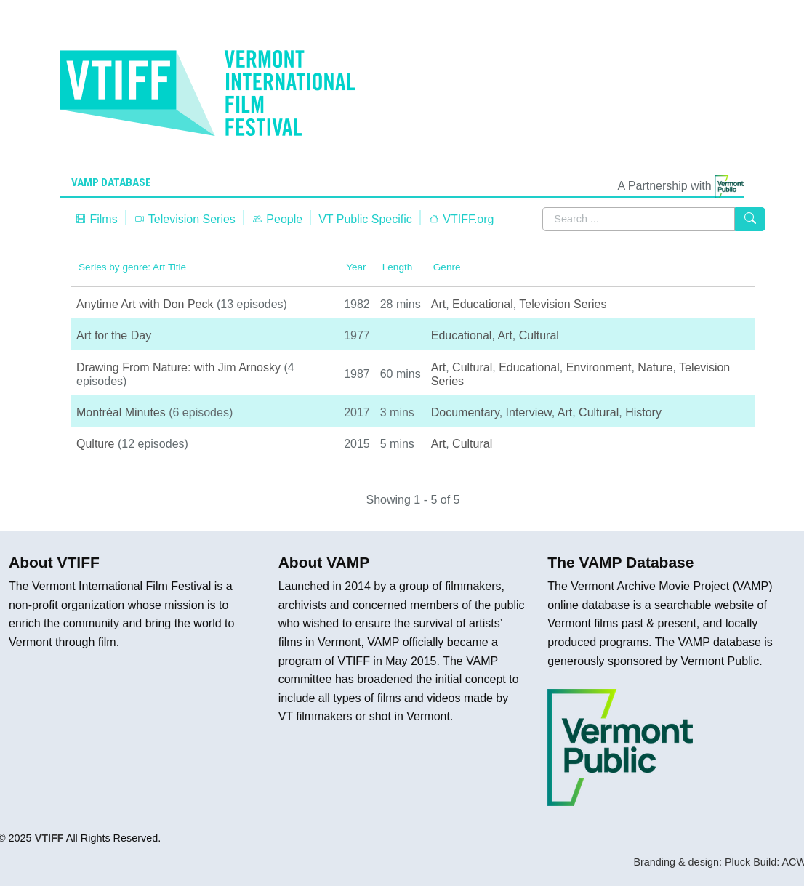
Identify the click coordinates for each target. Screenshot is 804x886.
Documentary (465, 412)
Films (96, 219)
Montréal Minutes (121, 412)
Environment (599, 367)
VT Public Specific (365, 219)
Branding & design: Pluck (691, 862)
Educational (482, 304)
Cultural (539, 335)
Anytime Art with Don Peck (145, 304)
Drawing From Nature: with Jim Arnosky (178, 367)
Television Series (185, 219)
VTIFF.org (461, 219)
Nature (655, 367)
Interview (529, 412)
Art (438, 304)
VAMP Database (111, 182)
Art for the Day (113, 335)
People (277, 219)
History (643, 412)
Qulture (95, 444)
